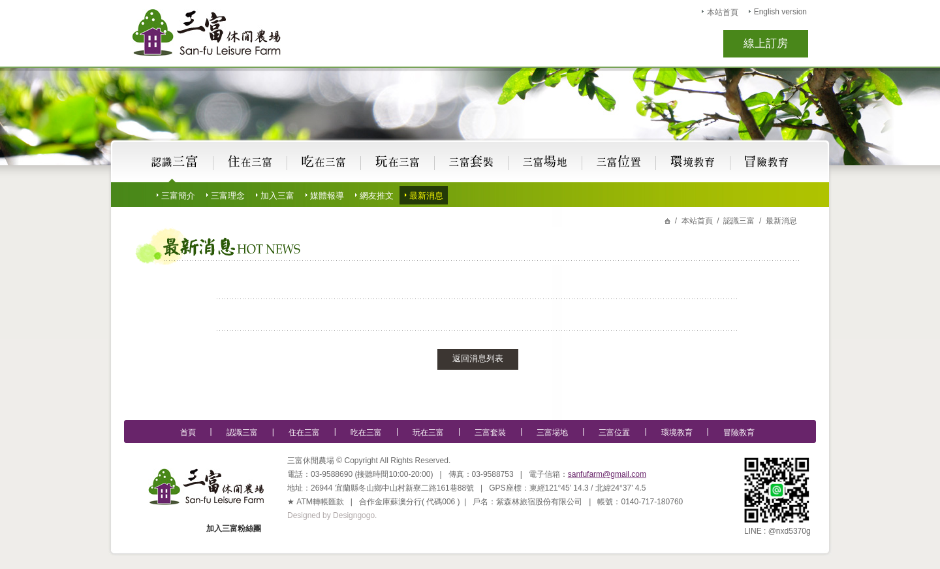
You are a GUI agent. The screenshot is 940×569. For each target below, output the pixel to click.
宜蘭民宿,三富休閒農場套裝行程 (471, 162)
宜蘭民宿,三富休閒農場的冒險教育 (766, 162)
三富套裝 (490, 432)
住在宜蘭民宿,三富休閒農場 (250, 162)
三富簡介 (178, 196)
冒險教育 (739, 432)
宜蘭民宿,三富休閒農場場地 (545, 162)
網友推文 (377, 196)
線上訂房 (766, 43)
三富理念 (228, 196)
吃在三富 (366, 432)
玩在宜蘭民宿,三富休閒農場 (398, 162)
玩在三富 (428, 432)
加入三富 (277, 196)
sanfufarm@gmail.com (607, 474)
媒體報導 (327, 196)
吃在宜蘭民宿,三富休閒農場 (324, 162)
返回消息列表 (477, 358)
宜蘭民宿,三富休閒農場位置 (619, 162)
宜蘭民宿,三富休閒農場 (206, 32)
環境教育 (677, 432)
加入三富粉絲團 (233, 528)
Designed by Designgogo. (332, 515)
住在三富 (304, 432)
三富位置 (614, 432)
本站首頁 (722, 12)
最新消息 (426, 196)
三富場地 (552, 432)
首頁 (188, 432)
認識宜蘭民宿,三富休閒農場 (175, 162)
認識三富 (242, 432)
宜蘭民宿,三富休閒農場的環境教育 (693, 162)
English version (780, 11)
